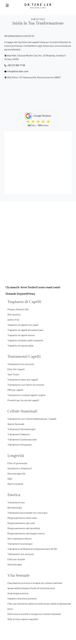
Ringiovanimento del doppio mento (26, 533)
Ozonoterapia (14, 564)
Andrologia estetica (17, 593)
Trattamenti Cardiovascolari (22, 439)
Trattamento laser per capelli (22, 379)
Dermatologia (14, 507)
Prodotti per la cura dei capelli (23, 400)
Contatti (55, 287)
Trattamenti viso (16, 502)
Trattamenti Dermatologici (21, 429)
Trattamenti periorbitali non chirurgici (27, 512)
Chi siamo (11, 287)
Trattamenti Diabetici (18, 434)
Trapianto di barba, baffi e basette (25, 340)
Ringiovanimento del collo (21, 523)
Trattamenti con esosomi (20, 364)
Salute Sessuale (15, 423)
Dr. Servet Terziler (26, 287)
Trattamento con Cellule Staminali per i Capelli (31, 418)
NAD (9, 478)
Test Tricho (13, 374)
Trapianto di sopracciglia (20, 345)
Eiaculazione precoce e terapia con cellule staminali (34, 582)
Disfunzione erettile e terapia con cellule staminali (34, 613)
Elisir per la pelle (16, 559)
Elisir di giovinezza (17, 463)
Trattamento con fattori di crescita (25, 384)
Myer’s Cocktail (15, 483)
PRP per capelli (15, 389)
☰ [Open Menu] (7, 5)
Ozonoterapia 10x (16, 473)
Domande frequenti (16, 293)
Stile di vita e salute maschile (22, 619)
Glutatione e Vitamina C (19, 468)
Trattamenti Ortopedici (19, 444)
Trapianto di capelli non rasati (23, 324)
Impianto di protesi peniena (22, 598)
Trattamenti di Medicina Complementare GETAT (32, 548)
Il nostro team (43, 287)
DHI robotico (14, 314)
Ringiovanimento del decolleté (23, 528)
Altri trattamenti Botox (19, 538)
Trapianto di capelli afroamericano (25, 330)
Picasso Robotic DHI (18, 309)
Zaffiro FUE (13, 319)
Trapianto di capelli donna (21, 335)
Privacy (31, 293)
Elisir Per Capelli (16, 369)
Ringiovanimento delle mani (22, 517)
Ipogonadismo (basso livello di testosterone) (31, 588)
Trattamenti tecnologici (19, 543)
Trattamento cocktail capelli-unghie (26, 395)
